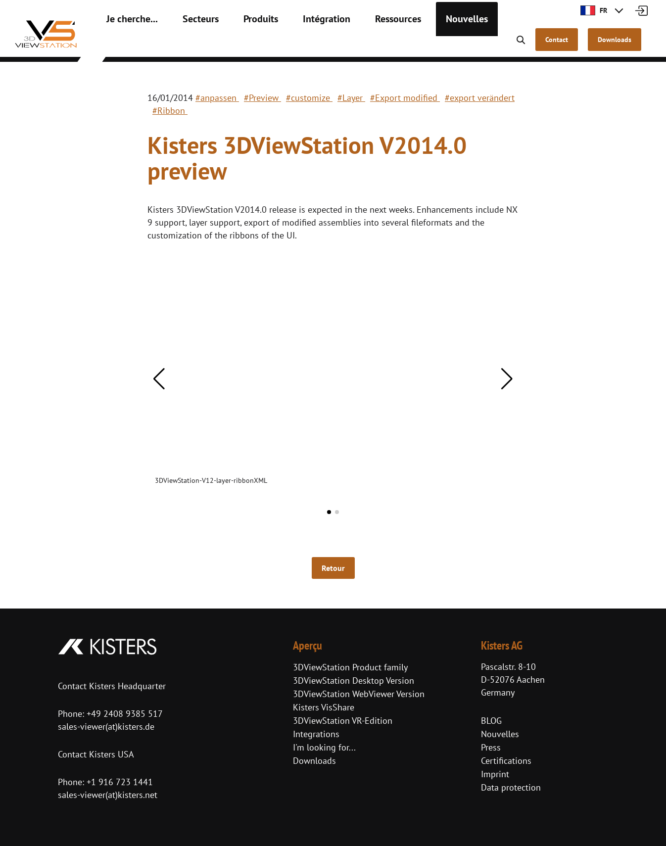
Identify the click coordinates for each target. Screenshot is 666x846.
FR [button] (593, 10)
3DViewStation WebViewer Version (359, 694)
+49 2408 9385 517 (123, 713)
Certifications (506, 760)
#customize (309, 97)
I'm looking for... (324, 747)
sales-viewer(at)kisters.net (107, 794)
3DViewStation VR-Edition (342, 720)
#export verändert (480, 97)
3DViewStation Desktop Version (353, 680)
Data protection (511, 787)
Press (491, 747)
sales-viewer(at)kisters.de (106, 726)
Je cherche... (126, 44)
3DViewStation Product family (350, 667)
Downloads (314, 760)
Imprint (495, 774)
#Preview (262, 97)
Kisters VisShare (323, 707)
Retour (333, 568)
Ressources (363, 44)
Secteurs (186, 44)
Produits (240, 44)
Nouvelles (424, 44)
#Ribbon (170, 110)
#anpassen (217, 97)
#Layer (351, 97)
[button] (159, 379)
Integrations (316, 734)
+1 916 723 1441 (120, 782)
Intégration (299, 44)
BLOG (491, 720)
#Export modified (405, 97)
